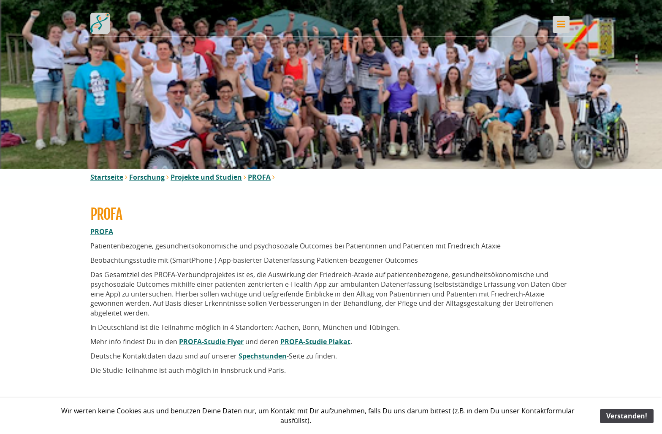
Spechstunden (263, 356)
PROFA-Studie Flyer (211, 341)
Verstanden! (626, 416)
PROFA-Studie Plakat (315, 341)
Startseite (106, 177)
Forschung (147, 177)
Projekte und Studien (206, 177)
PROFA (259, 177)
